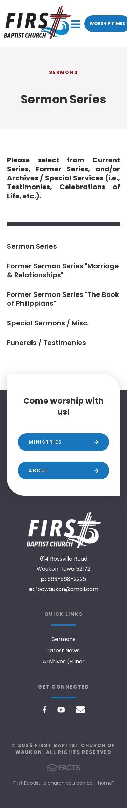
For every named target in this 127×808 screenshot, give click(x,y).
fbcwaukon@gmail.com (66, 589)
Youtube (61, 709)
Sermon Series (32, 246)
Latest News (63, 650)
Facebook (44, 709)
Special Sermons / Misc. (48, 323)
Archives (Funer (64, 661)
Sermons (64, 639)
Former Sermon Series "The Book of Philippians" (63, 299)
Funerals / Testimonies (46, 342)
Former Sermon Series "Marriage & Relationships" (63, 270)
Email (80, 709)
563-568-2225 (66, 579)
